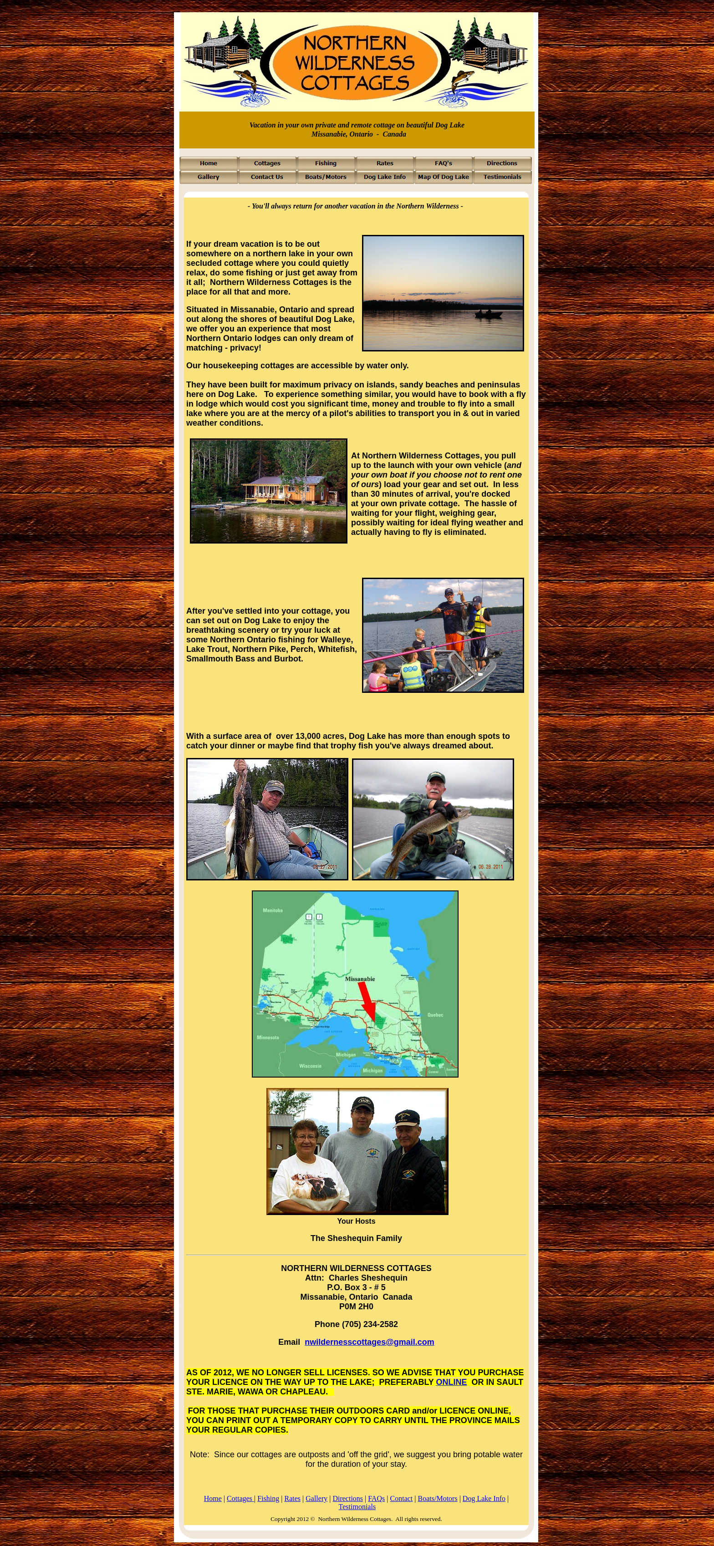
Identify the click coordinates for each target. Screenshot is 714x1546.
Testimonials (357, 1506)
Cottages (240, 1498)
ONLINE (451, 1382)
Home (213, 1498)
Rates (293, 1498)
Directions (347, 1498)
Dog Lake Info (484, 1498)
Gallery (316, 1498)
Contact (401, 1498)
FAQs (376, 1498)
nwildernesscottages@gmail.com (369, 1342)
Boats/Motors (438, 1498)
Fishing (268, 1498)
